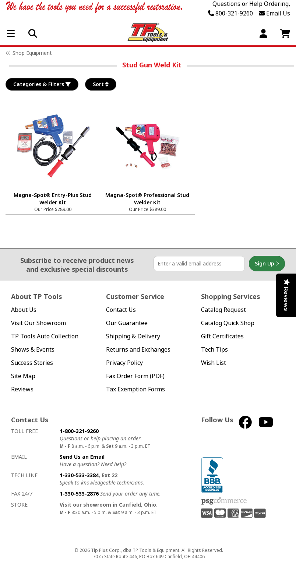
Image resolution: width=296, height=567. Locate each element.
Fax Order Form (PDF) (135, 376)
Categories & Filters (42, 84)
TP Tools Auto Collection (44, 336)
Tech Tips (214, 349)
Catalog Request (223, 310)
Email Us (274, 13)
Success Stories (32, 363)
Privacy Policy (124, 363)
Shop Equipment (32, 52)
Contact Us (121, 310)
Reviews (22, 389)
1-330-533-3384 (79, 475)
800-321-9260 (230, 13)
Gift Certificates (222, 336)
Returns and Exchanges (138, 349)
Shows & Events (32, 349)
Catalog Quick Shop (227, 323)
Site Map (23, 376)
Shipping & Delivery (133, 336)
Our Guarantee (127, 323)
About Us (23, 310)
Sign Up (267, 263)
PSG (224, 501)
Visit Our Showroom (38, 323)
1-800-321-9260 (79, 430)
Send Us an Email (82, 456)
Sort (101, 84)
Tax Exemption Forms (135, 389)
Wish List (213, 363)
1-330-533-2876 (79, 493)
